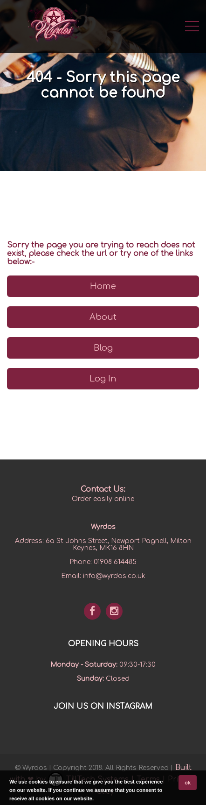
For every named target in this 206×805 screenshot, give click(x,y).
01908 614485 (115, 561)
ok (188, 782)
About (103, 317)
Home (103, 286)
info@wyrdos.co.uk (114, 575)
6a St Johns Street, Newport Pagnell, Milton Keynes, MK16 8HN (119, 544)
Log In (103, 378)
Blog (103, 348)
